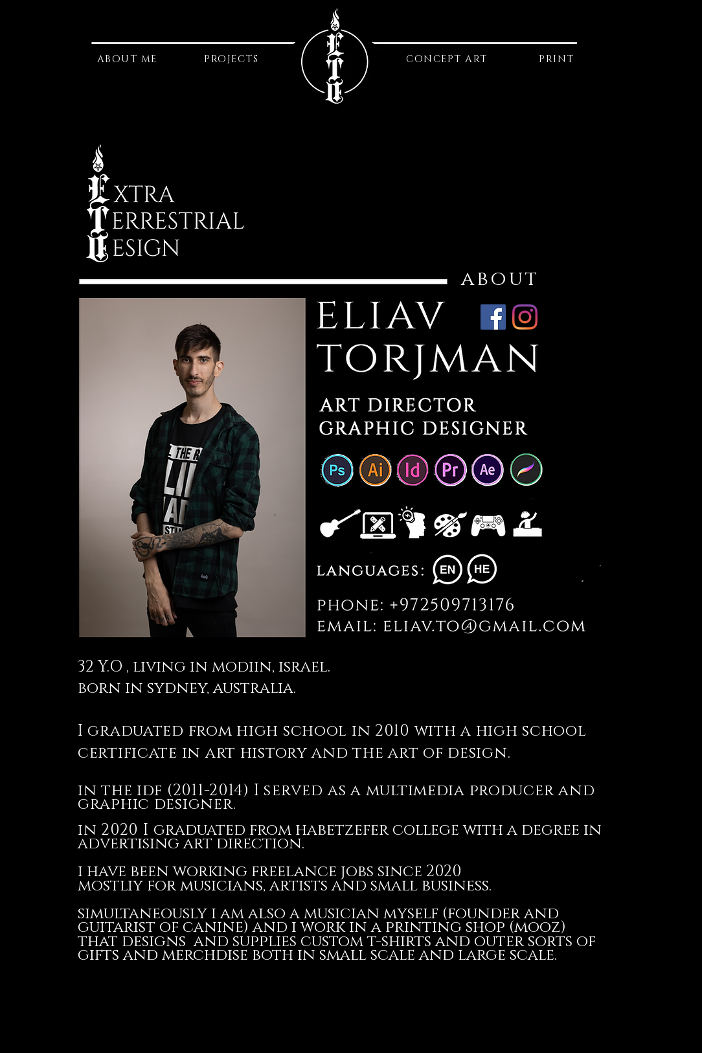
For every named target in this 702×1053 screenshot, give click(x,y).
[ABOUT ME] (128, 59)
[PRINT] (558, 59)
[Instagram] (525, 317)
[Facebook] (493, 317)
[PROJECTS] (232, 59)
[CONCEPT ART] (448, 59)
